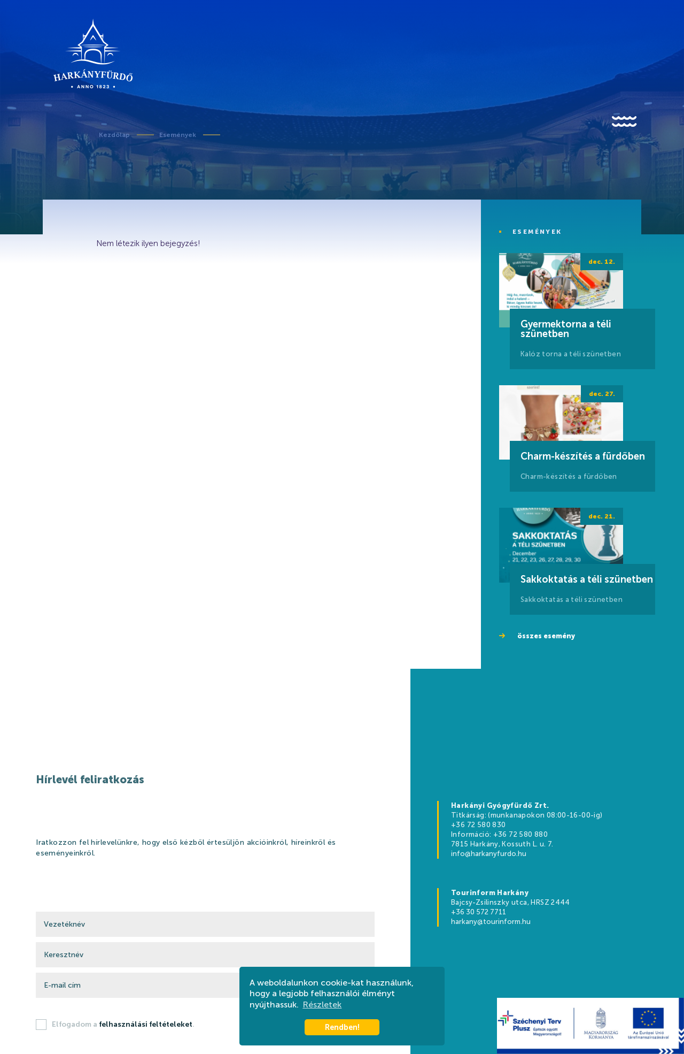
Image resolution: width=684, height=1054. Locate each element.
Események (177, 135)
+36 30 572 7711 (478, 912)
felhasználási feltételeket (145, 1024)
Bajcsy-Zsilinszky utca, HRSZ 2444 (510, 902)
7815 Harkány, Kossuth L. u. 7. (502, 844)
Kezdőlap (114, 135)
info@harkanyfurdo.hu (488, 854)
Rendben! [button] (342, 1027)
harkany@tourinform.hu (491, 922)
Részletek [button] (321, 1004)
